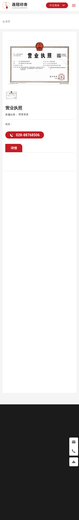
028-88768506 (25, 135)
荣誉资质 (23, 115)
